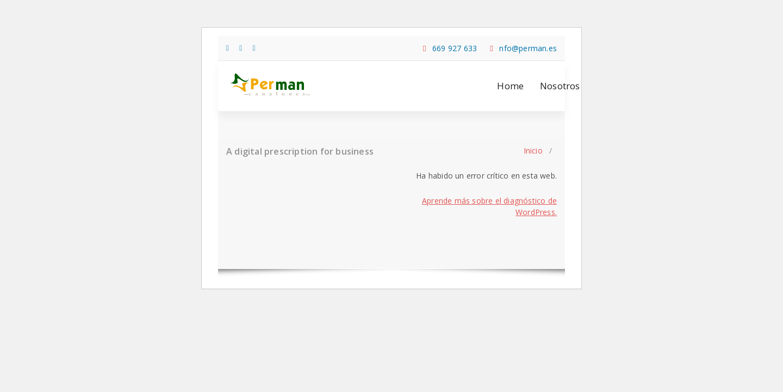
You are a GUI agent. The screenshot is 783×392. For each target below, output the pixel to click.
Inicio (533, 150)
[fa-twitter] (240, 47)
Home (510, 85)
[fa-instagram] (254, 47)
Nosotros (560, 85)
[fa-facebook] (227, 47)
